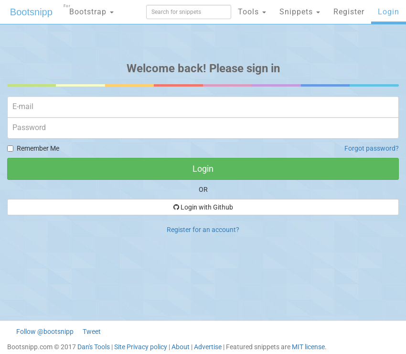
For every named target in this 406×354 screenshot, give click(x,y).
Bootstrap (89, 8)
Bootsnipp (31, 12)
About (180, 347)
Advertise (208, 347)
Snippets (299, 11)
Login (388, 11)
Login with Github (203, 207)
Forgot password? (371, 148)
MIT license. (309, 347)
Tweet (92, 331)
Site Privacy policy (140, 347)
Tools (252, 11)
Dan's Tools (93, 347)
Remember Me (33, 148)
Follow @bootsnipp (45, 331)
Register (348, 11)
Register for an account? (203, 229)
